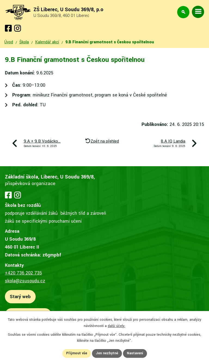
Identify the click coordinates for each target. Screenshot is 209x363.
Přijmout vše (76, 353)
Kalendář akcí (47, 42)
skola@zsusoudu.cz (25, 281)
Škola (24, 42)
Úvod (8, 42)
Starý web (20, 297)
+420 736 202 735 (23, 273)
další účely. (116, 325)
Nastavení (135, 353)
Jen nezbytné (107, 353)
